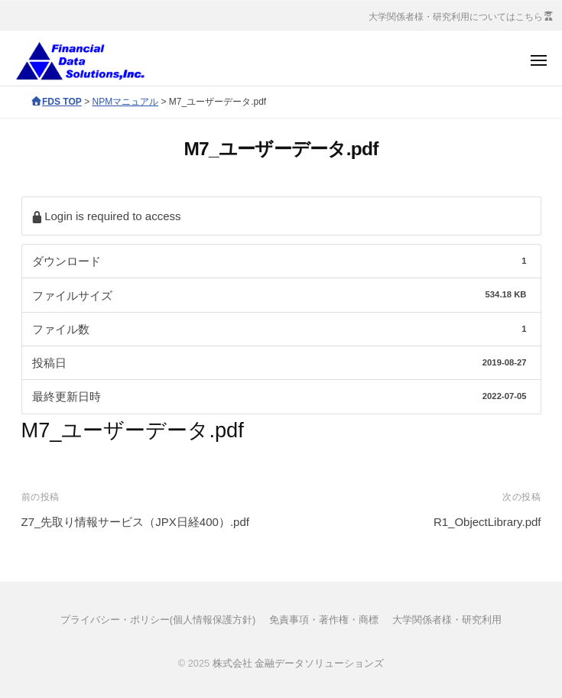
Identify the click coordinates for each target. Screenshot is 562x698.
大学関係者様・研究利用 (447, 619)
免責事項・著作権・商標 (323, 619)
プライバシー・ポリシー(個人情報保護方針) (158, 619)
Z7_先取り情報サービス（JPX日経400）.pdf (135, 521)
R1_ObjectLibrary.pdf (487, 521)
